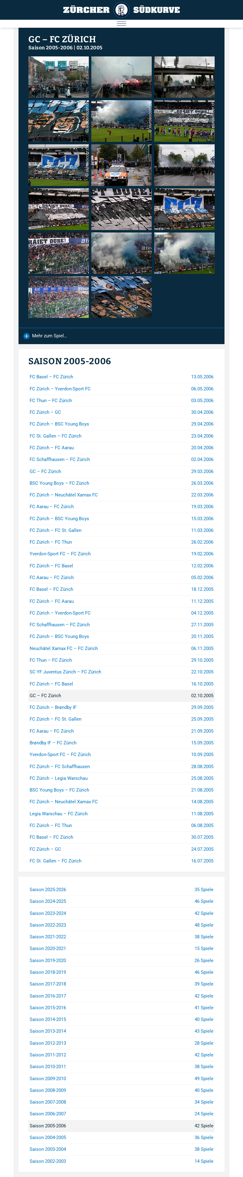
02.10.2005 (89, 48)
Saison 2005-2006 (50, 48)
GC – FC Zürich (62, 39)
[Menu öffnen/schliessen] (121, 24)
